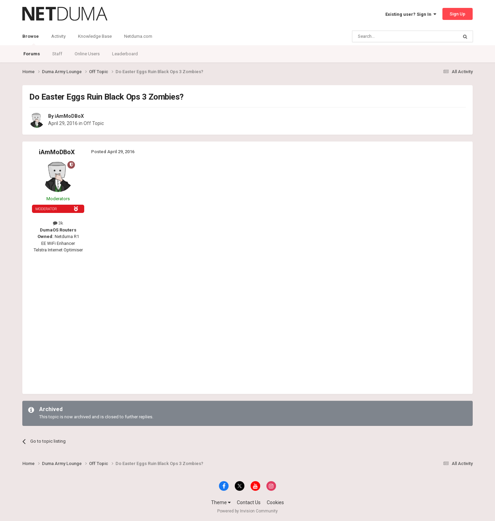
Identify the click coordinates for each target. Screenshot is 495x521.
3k (58, 223)
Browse (30, 39)
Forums (31, 53)
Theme (221, 502)
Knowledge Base (95, 36)
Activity (58, 36)
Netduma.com (138, 36)
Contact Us (249, 502)
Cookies (275, 502)
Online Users (87, 53)
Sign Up (457, 13)
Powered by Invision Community (247, 511)
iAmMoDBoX (69, 116)
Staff (57, 53)
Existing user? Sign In (410, 14)
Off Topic (94, 123)
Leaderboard (125, 53)
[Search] (388, 36)
